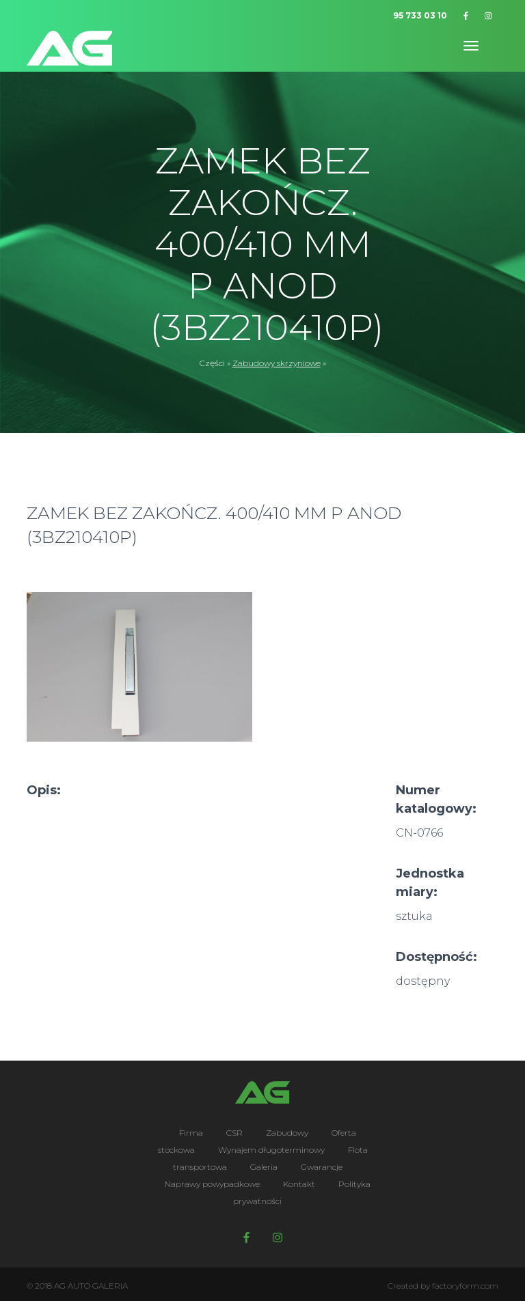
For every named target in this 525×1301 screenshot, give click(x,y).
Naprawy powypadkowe (212, 1184)
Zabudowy (287, 1133)
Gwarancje (321, 1167)
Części (212, 363)
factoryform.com (465, 1286)
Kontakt (299, 1184)
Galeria (264, 1167)
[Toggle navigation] (471, 46)
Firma (191, 1133)
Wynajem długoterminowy (271, 1150)
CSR (234, 1133)
